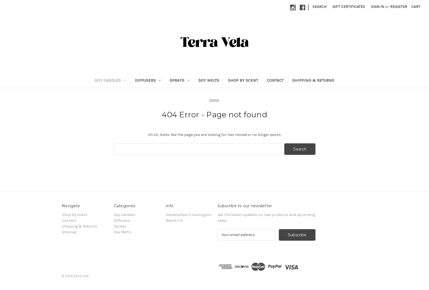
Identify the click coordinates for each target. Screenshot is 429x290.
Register (398, 6)
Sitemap (69, 232)
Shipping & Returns (313, 80)
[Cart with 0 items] (415, 6)
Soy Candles (110, 80)
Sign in (377, 6)
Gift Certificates (348, 6)
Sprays (180, 80)
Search (319, 6)
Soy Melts (208, 80)
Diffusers (148, 80)
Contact (275, 80)
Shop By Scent (243, 80)
